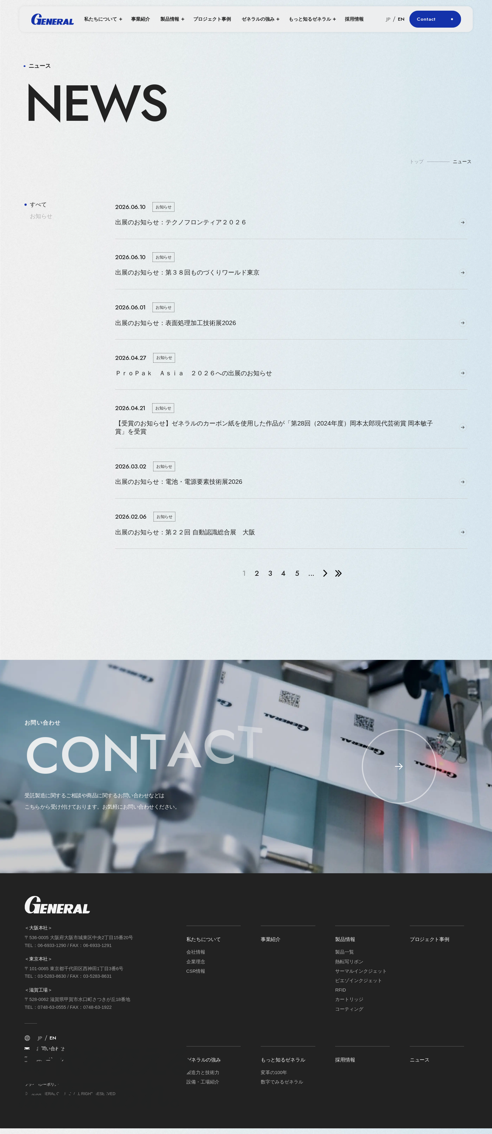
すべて (38, 204)
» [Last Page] (338, 573)
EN (401, 19)
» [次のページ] (325, 573)
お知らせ (41, 216)
